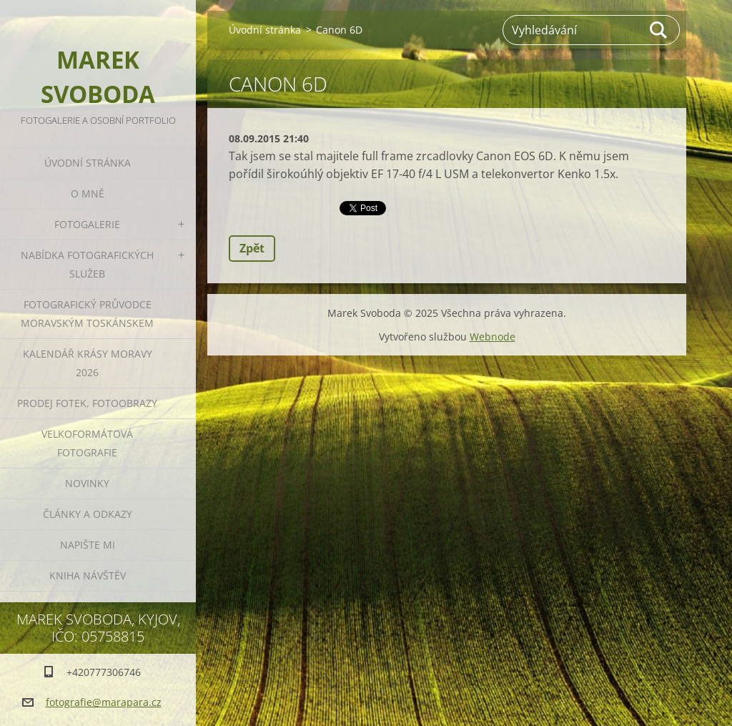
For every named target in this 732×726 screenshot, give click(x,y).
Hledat (659, 30)
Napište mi (87, 544)
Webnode (492, 336)
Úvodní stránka (87, 163)
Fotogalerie (87, 224)
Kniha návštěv (87, 575)
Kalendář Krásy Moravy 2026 (87, 363)
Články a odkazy (87, 514)
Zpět (251, 248)
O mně (87, 193)
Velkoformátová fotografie (87, 443)
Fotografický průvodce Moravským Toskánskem (87, 314)
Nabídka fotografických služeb (87, 264)
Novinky (87, 483)
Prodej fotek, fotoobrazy (87, 403)
